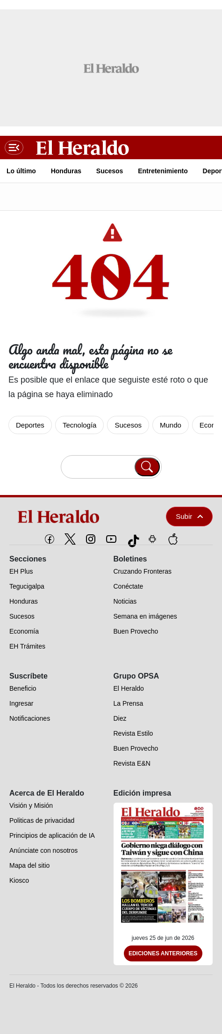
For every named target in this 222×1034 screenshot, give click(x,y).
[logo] (74, 516)
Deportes (30, 425)
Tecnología (80, 425)
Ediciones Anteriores (163, 953)
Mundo (170, 425)
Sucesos (128, 425)
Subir (189, 516)
